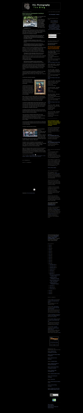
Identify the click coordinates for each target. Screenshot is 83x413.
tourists (27, 156)
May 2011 (51, 273)
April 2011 (51, 285)
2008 (50, 293)
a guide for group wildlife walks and (53, 315)
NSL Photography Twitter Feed (53, 135)
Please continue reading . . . (52, 167)
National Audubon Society (55, 373)
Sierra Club (53, 379)
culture (27, 155)
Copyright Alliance (54, 361)
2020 (50, 249)
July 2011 (51, 270)
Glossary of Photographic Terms (54, 27)
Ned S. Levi (57, 173)
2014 (50, 258)
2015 (50, 257)
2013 (50, 260)
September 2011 (53, 267)
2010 (50, 290)
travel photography (33, 156)
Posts (50, 35)
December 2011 (52, 264)
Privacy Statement (51, 405)
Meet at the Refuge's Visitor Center (54, 62)
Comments (51, 37)
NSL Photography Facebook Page (54, 142)
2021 (50, 248)
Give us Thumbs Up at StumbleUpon (54, 29)
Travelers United (56, 209)
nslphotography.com (51, 204)
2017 (50, 254)
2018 (50, 252)
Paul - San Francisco (55, 306)
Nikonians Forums (51, 213)
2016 (50, 255)
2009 (50, 292)
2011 (50, 263)
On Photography (39, 155)
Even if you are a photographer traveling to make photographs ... (33, 14)
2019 (50, 251)
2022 (50, 246)
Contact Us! (54, 23)
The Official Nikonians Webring (54, 342)
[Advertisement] (53, 226)
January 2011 (52, 288)
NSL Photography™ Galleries (54, 14)
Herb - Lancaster (54, 326)
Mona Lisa (34, 155)
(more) (58, 312)
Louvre (30, 155)
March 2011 (52, 287)
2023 (50, 245)
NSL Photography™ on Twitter (54, 24)
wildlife (39, 156)
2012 (50, 261)
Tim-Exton (53, 314)
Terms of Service (50, 404)
